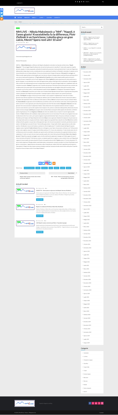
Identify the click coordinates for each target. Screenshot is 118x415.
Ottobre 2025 (87, 75)
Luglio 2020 (86, 297)
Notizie (20, 17)
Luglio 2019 (86, 339)
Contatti (19, 3)
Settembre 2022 (87, 205)
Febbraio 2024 (87, 146)
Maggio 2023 (87, 177)
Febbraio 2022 (87, 230)
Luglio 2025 (86, 86)
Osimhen (58, 168)
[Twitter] (43, 163)
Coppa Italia (86, 367)
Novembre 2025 (87, 72)
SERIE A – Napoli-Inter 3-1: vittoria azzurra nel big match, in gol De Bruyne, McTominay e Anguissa (93, 60)
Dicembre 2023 (87, 153)
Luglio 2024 (86, 128)
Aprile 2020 (86, 308)
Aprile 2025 (86, 96)
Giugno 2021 (87, 258)
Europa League (87, 374)
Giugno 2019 (87, 343)
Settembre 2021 (87, 248)
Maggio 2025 (87, 93)
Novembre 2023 (87, 156)
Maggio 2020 (87, 304)
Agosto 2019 (87, 336)
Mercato (27, 17)
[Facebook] (40, 163)
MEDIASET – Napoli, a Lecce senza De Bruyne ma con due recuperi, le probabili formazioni (92, 54)
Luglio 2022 (86, 213)
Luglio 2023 (86, 170)
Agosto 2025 (87, 82)
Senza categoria (87, 388)
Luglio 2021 (86, 255)
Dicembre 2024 (87, 110)
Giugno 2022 (87, 216)
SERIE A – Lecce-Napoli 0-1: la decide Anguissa (92, 49)
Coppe (41, 17)
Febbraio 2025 (87, 103)
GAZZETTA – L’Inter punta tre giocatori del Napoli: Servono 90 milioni (53, 191)
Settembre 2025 (87, 79)
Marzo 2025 (86, 100)
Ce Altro (49, 17)
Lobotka (38, 168)
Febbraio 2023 (87, 188)
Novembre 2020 (87, 283)
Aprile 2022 (86, 223)
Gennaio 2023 (87, 191)
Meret (52, 168)
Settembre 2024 (87, 121)
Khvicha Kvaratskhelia (29, 168)
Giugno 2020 (87, 300)
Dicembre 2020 (87, 279)
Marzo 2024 (86, 142)
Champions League (88, 360)
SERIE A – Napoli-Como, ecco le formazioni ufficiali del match (91, 44)
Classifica (86, 363)
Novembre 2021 (87, 241)
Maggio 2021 (87, 262)
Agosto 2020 (87, 293)
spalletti (64, 168)
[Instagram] (46, 163)
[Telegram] (50, 163)
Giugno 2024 (87, 132)
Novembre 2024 (87, 114)
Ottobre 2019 (87, 329)
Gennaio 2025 (87, 107)
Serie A (34, 17)
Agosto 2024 (87, 125)
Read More (40, 200)
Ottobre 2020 (87, 286)
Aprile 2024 (86, 139)
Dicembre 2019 (87, 322)
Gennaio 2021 (87, 276)
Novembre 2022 (87, 198)
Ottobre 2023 (87, 160)
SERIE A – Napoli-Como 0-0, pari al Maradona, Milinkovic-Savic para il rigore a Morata (92, 39)
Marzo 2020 (86, 311)
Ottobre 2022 (87, 202)
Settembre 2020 (87, 290)
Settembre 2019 (87, 332)
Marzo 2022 (86, 227)
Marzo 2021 (86, 269)
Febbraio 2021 (87, 272)
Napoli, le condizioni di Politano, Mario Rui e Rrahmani (49, 208)
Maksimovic (45, 168)
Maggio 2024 (87, 135)
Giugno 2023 (87, 174)
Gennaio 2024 (87, 149)
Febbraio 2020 (87, 314)
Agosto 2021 (87, 251)
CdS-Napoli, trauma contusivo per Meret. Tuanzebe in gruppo (51, 224)
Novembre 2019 (87, 325)
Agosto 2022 (87, 209)
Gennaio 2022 (87, 234)
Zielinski (70, 168)
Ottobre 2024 (87, 117)
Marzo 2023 (86, 184)
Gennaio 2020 (87, 318)
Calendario (86, 353)
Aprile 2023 (86, 181)
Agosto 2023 (87, 167)
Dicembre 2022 (87, 195)
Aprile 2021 (86, 265)
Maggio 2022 (87, 220)
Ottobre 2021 (87, 244)
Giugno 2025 (87, 89)
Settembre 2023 (87, 163)
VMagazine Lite (32, 412)
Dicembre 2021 (87, 237)
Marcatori (86, 377)
